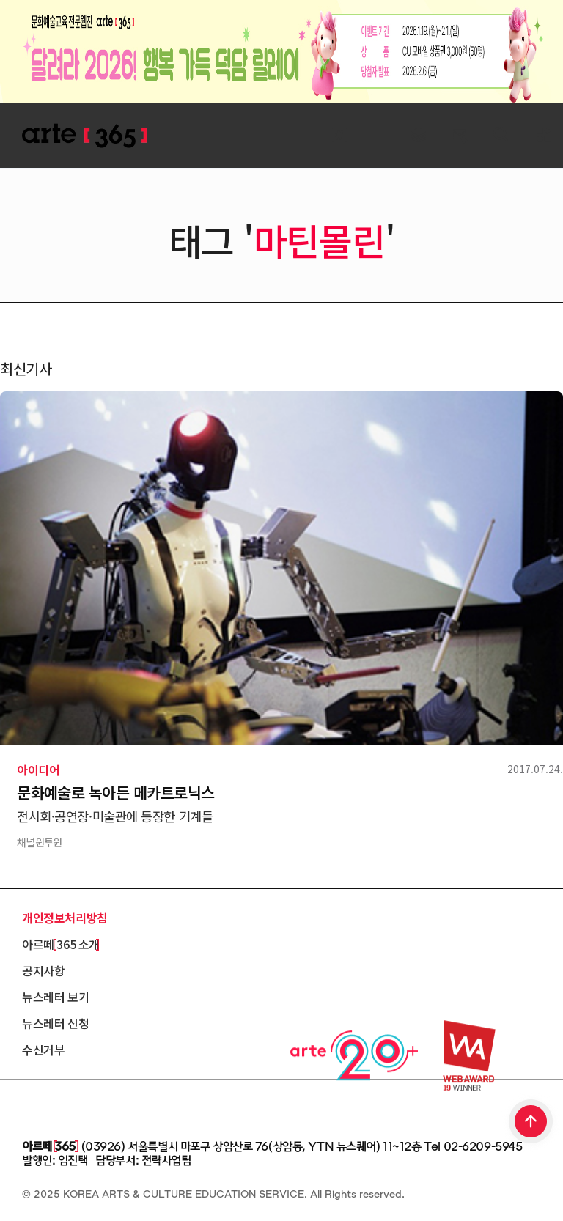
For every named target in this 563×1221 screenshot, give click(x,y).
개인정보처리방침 (65, 917)
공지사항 (43, 970)
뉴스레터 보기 (55, 997)
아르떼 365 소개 (61, 944)
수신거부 (43, 1049)
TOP (531, 1122)
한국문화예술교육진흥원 (88, 1106)
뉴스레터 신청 (55, 1023)
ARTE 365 (84, 136)
